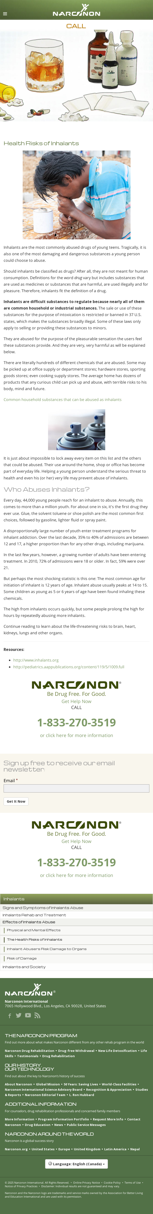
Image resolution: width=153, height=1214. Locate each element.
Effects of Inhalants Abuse (29, 922)
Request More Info (108, 1119)
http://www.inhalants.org (36, 660)
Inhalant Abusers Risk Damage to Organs (47, 949)
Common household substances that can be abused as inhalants (63, 399)
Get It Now (16, 801)
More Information (19, 1119)
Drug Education (37, 1125)
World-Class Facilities (119, 1084)
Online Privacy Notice (86, 1182)
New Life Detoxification (117, 1050)
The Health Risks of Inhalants (34, 939)
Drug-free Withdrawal (76, 1050)
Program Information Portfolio (63, 1119)
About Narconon (18, 1084)
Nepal (135, 1149)
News (58, 1125)
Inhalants (14, 898)
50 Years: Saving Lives (81, 1084)
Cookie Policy (112, 1182)
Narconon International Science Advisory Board (43, 1089)
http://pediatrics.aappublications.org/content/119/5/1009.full (68, 666)
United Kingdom (87, 1149)
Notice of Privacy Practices (21, 1186)
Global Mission (48, 1084)
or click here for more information (76, 735)
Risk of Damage (22, 958)
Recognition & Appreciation (109, 1089)
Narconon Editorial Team (45, 1095)
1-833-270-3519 (76, 722)
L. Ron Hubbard (81, 1095)
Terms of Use (133, 1182)
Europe (64, 1149)
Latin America (115, 1149)
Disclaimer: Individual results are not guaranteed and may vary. (80, 1186)
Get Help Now (76, 701)
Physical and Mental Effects (34, 930)
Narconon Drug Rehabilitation (29, 1050)
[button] (76, 1166)
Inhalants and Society (24, 967)
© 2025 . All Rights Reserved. (37, 1182)
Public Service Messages (86, 1125)
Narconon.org (16, 1149)
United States (43, 1149)
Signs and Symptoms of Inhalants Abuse (43, 908)
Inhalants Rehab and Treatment (34, 915)
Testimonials (27, 1056)
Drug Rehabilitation (58, 1056)
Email (9, 780)
